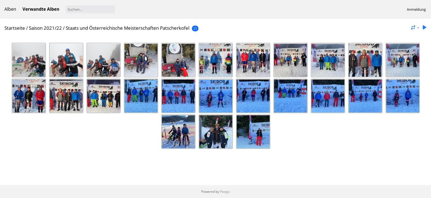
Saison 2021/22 (45, 28)
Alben (10, 9)
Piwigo (225, 191)
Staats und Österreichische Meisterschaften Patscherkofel (127, 28)
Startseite (14, 28)
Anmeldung (416, 9)
